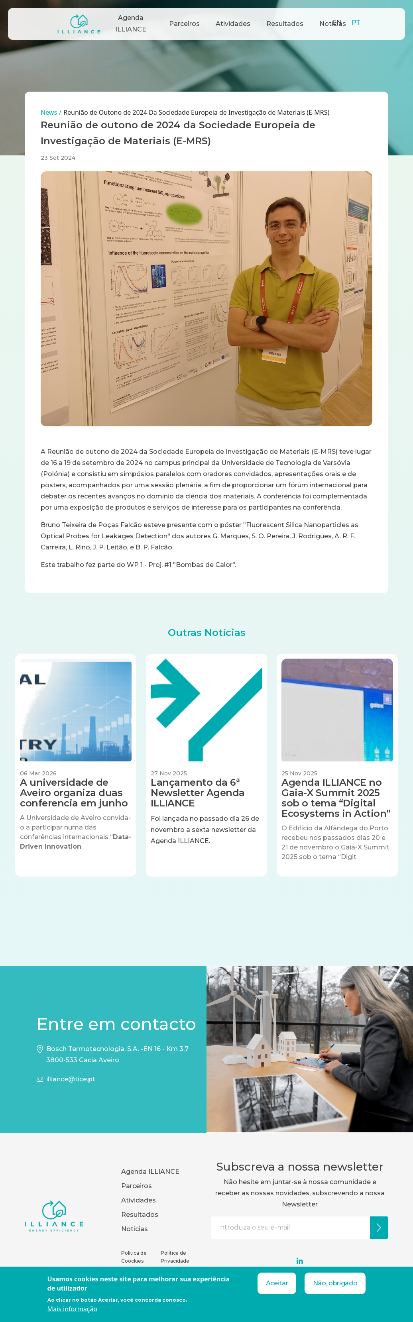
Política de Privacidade (175, 1257)
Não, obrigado (335, 1283)
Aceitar (277, 1283)
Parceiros (184, 23)
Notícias (134, 1229)
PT (356, 22)
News (49, 112)
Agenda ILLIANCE (130, 23)
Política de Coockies (134, 1257)
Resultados (284, 23)
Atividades (233, 23)
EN (337, 22)
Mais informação (72, 1308)
